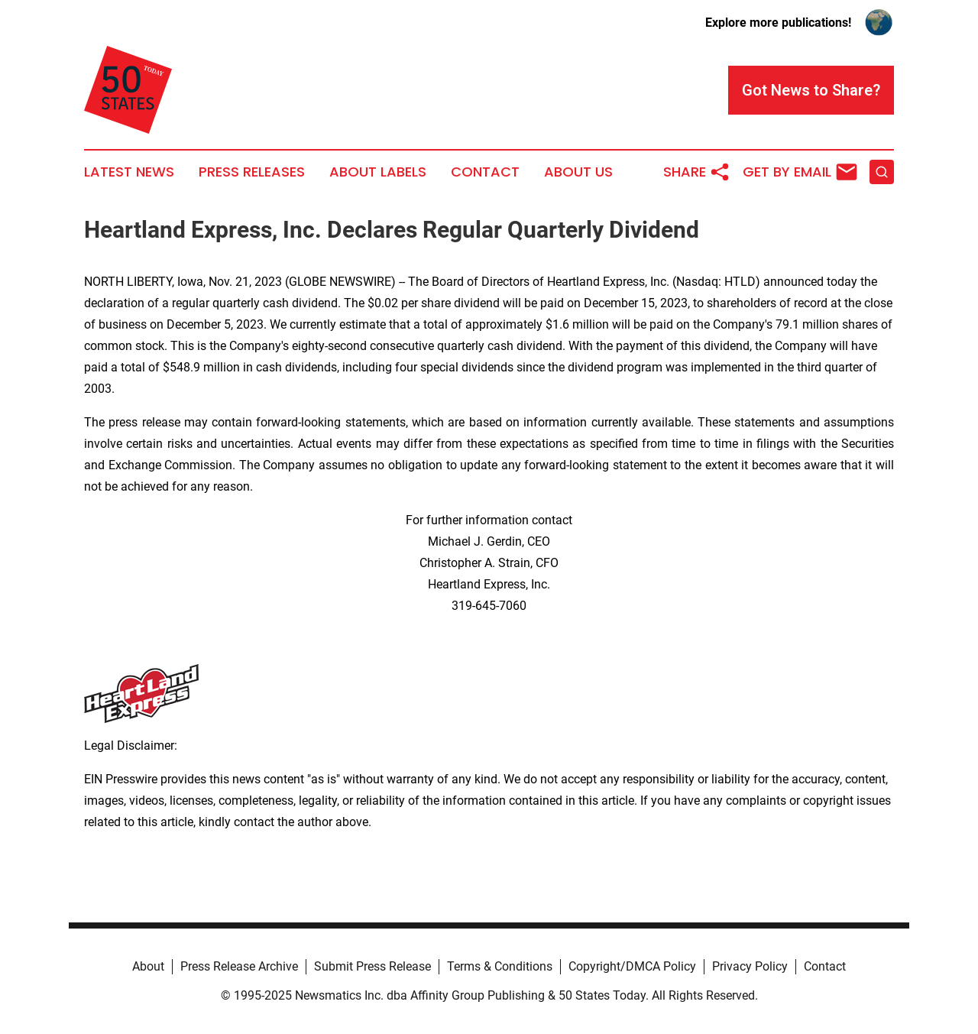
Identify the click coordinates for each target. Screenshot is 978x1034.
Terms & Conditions (499, 966)
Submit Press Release (372, 966)
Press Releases (252, 172)
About (148, 966)
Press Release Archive (239, 966)
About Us (578, 172)
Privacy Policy (750, 966)
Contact (485, 172)
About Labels (377, 172)
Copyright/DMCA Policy (632, 966)
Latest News (129, 172)
